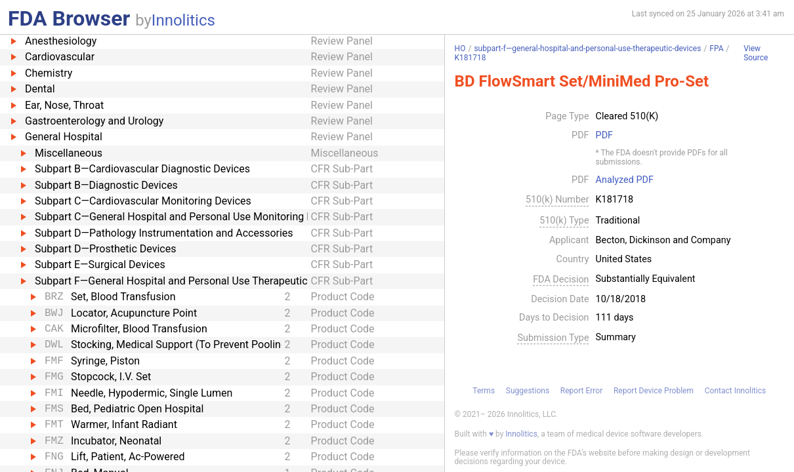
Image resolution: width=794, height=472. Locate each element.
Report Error (581, 390)
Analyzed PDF (625, 180)
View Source (755, 53)
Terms (483, 390)
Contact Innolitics (735, 390)
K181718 (470, 57)
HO (460, 48)
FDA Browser (69, 18)
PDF (604, 135)
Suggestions (527, 390)
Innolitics (183, 20)
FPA (716, 48)
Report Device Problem (654, 390)
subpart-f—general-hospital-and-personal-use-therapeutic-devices (587, 48)
